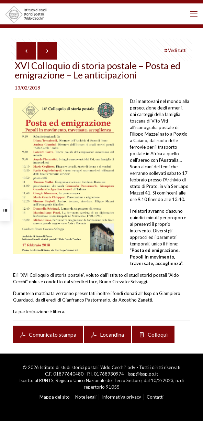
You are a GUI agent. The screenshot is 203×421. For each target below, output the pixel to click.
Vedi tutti (175, 50)
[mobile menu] (194, 14)
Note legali (86, 397)
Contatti (155, 397)
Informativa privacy (121, 397)
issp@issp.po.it (143, 374)
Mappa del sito (55, 397)
